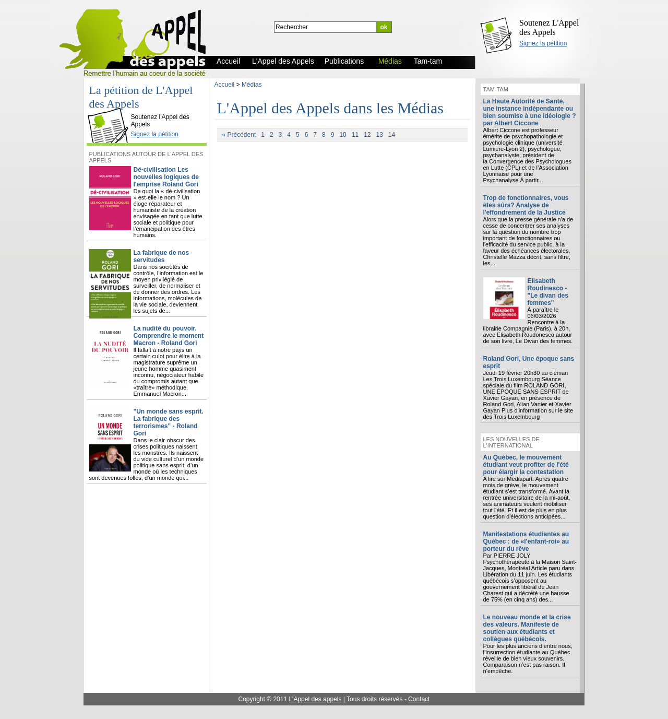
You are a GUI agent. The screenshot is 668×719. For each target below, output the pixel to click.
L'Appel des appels (315, 699)
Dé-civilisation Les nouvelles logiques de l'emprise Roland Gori (166, 177)
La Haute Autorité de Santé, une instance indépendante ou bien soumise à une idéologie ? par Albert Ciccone (529, 112)
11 (355, 134)
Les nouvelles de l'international (511, 442)
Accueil (224, 84)
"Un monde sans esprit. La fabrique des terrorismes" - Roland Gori (169, 422)
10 (342, 134)
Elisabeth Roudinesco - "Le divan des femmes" (548, 292)
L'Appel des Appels (110, 108)
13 (379, 134)
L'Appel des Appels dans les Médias (330, 107)
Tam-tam (495, 89)
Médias (252, 84)
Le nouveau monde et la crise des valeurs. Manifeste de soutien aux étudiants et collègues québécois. (527, 628)
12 (367, 134)
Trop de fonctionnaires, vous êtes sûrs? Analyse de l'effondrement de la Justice (526, 205)
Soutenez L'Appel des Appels (549, 27)
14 (391, 134)
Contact (419, 699)
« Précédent (239, 134)
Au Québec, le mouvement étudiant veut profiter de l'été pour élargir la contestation (526, 465)
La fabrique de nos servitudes (161, 256)
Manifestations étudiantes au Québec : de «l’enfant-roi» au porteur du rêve (526, 541)
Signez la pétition (543, 43)
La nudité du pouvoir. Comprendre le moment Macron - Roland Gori (169, 336)
